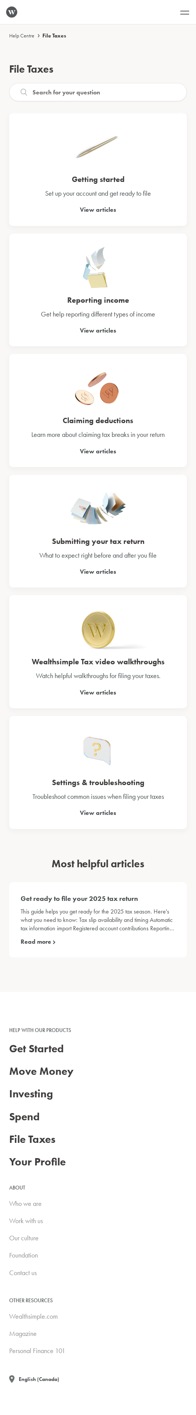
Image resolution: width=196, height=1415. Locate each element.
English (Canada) (39, 1379)
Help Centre (21, 35)
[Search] (98, 92)
